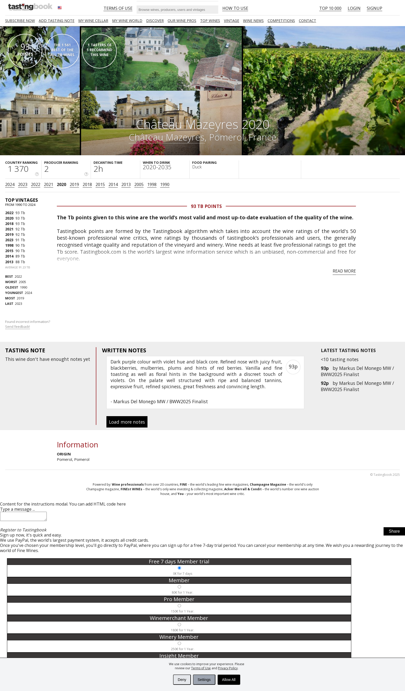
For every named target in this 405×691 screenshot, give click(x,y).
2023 (22, 184)
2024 (9, 184)
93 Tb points (206, 206)
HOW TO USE (235, 8)
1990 (164, 184)
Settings (204, 680)
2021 (48, 184)
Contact (307, 20)
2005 (139, 184)
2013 (126, 184)
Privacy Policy (228, 668)
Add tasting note (56, 20)
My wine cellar (93, 20)
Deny (182, 680)
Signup (374, 8)
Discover (155, 20)
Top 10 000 (330, 8)
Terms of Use (201, 668)
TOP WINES (210, 20)
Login (354, 8)
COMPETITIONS (281, 20)
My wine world (127, 20)
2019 (74, 184)
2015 (100, 184)
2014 (113, 184)
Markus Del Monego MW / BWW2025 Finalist (357, 371)
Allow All (229, 680)
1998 (152, 184)
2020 (61, 184)
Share (394, 533)
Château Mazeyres (167, 137)
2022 (35, 184)
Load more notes (127, 422)
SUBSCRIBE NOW (20, 20)
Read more (344, 271)
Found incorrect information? (28, 324)
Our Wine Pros (182, 20)
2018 (87, 184)
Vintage (231, 20)
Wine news (253, 20)
